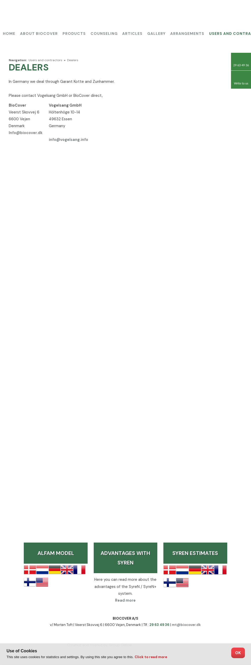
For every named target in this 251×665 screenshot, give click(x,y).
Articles (132, 33)
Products (74, 33)
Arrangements (187, 33)
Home (9, 33)
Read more (125, 600)
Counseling (104, 33)
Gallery (156, 33)
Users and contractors (46, 60)
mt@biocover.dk (186, 625)
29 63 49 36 (159, 625)
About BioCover (39, 33)
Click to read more (151, 657)
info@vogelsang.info (68, 139)
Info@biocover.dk (25, 132)
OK (238, 653)
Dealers (72, 60)
